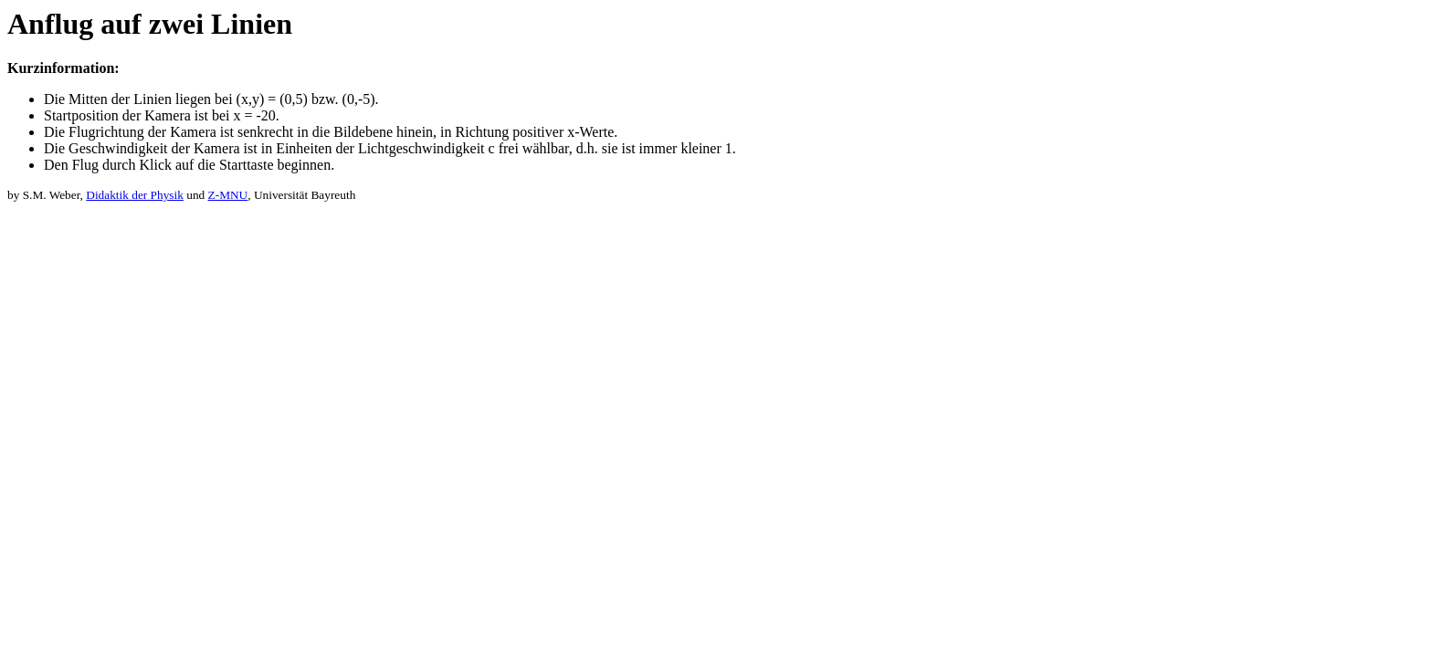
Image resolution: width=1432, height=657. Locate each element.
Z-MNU (228, 195)
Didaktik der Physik (135, 195)
